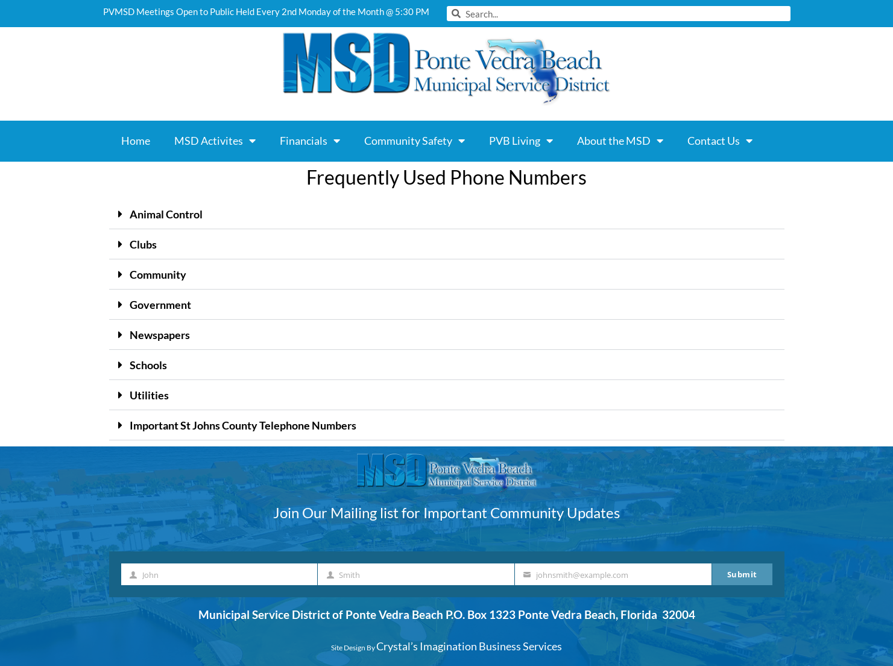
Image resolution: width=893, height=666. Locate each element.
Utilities (149, 395)
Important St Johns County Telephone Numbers (243, 425)
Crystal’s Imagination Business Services (469, 646)
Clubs (143, 244)
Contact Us (720, 140)
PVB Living (521, 140)
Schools (148, 365)
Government (160, 304)
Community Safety (414, 140)
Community (158, 274)
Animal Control (166, 214)
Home (135, 140)
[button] (446, 214)
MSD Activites (215, 140)
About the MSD (620, 140)
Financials (310, 140)
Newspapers (160, 334)
